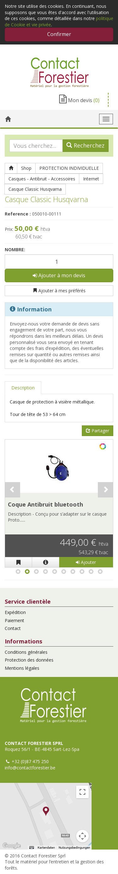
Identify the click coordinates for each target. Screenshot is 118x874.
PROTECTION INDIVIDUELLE (69, 168)
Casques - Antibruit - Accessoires (41, 179)
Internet (91, 179)
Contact (13, 628)
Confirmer (59, 34)
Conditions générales (26, 652)
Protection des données (29, 660)
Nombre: (15, 249)
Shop (26, 168)
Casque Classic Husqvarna (35, 189)
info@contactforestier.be (30, 768)
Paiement (14, 620)
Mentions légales (22, 668)
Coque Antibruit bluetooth (45, 504)
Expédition (15, 612)
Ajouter (86, 562)
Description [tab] (23, 388)
